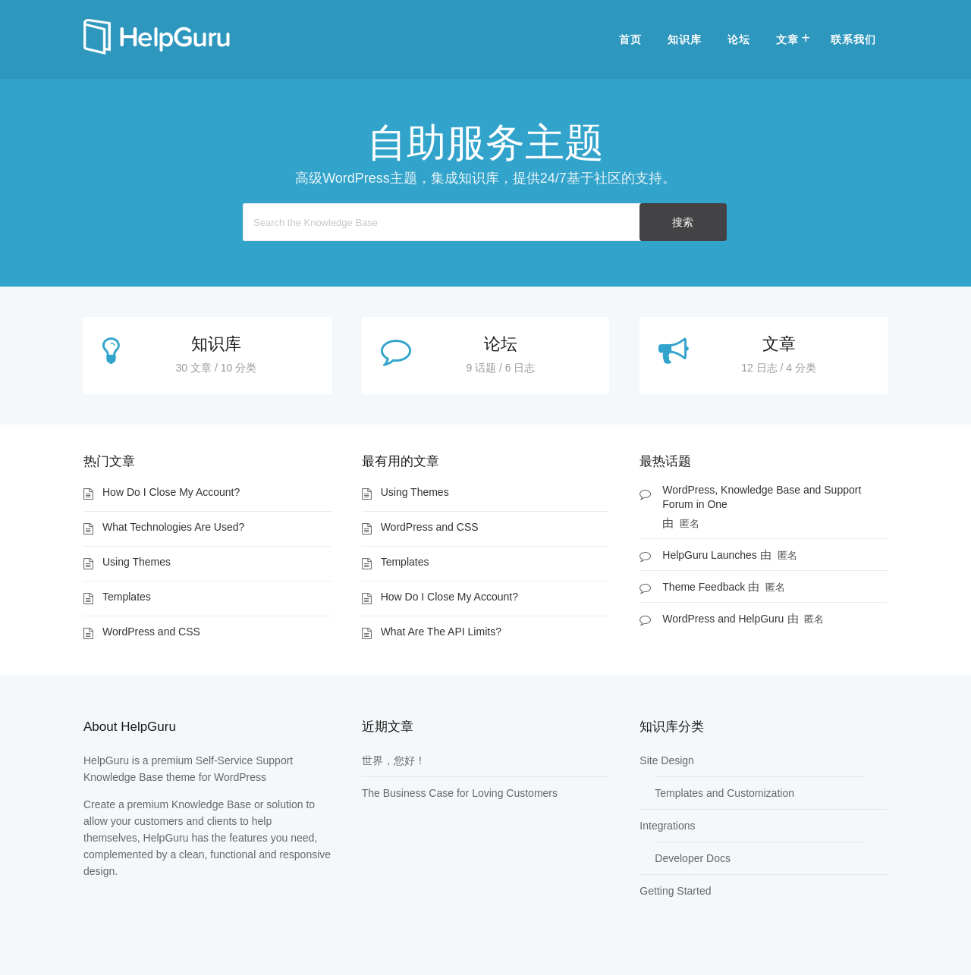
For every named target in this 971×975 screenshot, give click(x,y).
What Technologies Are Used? (173, 527)
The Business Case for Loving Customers (460, 793)
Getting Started (675, 891)
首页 (630, 39)
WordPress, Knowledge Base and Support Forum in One (761, 497)
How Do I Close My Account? (171, 492)
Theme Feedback (703, 587)
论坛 (738, 39)
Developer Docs (693, 858)
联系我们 (853, 39)
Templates (126, 597)
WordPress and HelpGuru (723, 619)
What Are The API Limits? (441, 631)
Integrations (667, 826)
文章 (787, 39)
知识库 (685, 39)
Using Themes (136, 562)
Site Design (666, 760)
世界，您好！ (394, 760)
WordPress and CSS (151, 631)
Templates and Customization (724, 793)
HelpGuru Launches (709, 555)
